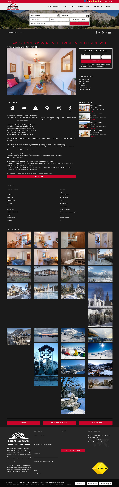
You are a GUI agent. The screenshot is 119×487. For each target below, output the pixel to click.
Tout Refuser (92, 483)
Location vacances (19, 32)
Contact (108, 6)
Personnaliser (80, 483)
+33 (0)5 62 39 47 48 (107, 1)
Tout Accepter (106, 483)
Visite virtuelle (41, 176)
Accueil (10, 32)
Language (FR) (11, 1)
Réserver (95, 61)
